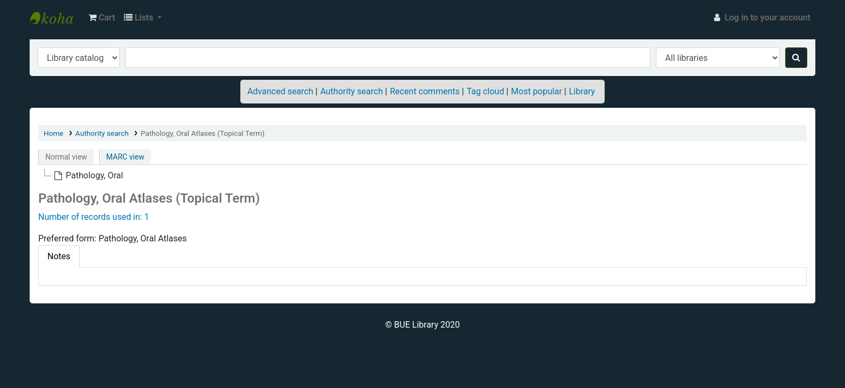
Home (54, 133)
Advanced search (280, 91)
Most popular (536, 91)
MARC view (125, 157)
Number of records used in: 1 (93, 217)
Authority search (351, 91)
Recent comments (425, 91)
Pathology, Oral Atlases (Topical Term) (203, 133)
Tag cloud (485, 91)
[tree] (422, 175)
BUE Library (57, 17)
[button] (102, 18)
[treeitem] (88, 175)
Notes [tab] (59, 256)
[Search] (796, 57)
